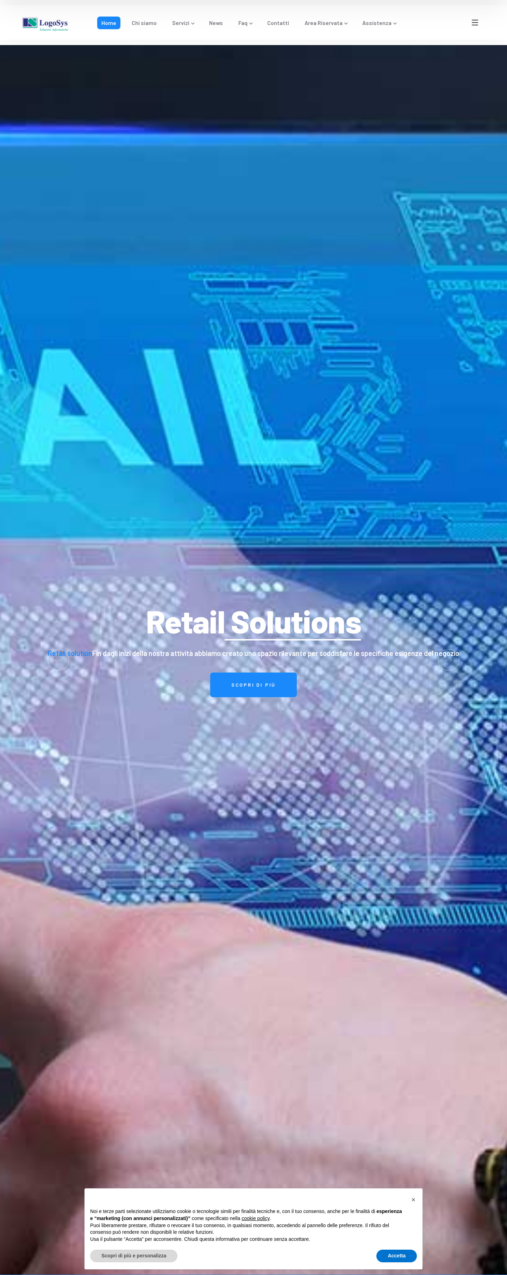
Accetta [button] (397, 1255)
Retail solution (70, 653)
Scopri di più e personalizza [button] (133, 1255)
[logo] (45, 23)
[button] (413, 1199)
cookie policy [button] (255, 1218)
